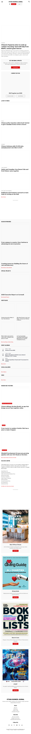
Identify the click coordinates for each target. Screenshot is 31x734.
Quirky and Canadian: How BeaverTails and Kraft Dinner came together (14, 170)
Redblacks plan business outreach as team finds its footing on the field (14, 193)
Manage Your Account (15, 718)
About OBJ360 (9, 267)
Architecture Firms (4, 483)
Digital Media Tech (4, 471)
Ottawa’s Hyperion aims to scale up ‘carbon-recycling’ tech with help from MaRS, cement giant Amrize (15, 46)
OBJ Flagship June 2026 (15, 93)
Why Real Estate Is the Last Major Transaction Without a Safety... (23, 319)
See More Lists (4, 486)
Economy (3, 144)
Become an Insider (13, 457)
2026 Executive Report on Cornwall (12, 294)
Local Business (4, 167)
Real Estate (4, 450)
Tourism (3, 425)
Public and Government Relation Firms (8, 474)
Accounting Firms (4, 482)
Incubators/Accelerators (5, 472)
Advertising (15, 709)
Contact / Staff (15, 710)
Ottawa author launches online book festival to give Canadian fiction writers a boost (15, 123)
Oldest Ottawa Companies (6, 478)
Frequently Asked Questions (15, 719)
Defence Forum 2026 (10, 350)
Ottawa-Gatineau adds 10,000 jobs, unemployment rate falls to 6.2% (12, 147)
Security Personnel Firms (5, 481)
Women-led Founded (5, 475)
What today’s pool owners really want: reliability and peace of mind (7, 337)
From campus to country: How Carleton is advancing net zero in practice (14, 243)
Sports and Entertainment (6, 190)
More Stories (3, 197)
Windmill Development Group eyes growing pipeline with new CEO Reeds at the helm (15, 454)
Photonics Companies (5, 476)
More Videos (3, 379)
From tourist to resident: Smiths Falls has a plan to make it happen (15, 429)
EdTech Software (4, 479)
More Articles (3, 267)
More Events (3, 363)
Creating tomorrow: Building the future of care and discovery (14, 264)
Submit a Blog (10, 341)
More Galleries (3, 371)
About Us (15, 707)
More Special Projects (5, 297)
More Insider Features (5, 457)
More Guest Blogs (4, 341)
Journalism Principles (15, 711)
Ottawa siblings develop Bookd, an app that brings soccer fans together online (15, 407)
